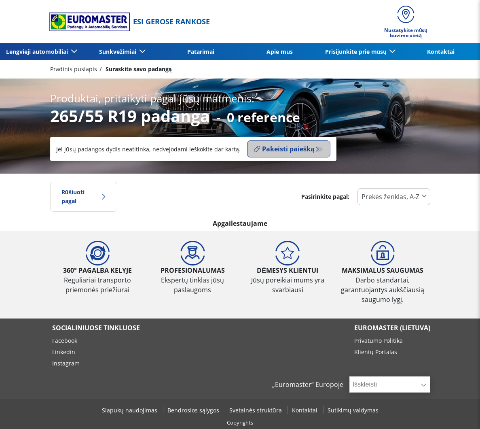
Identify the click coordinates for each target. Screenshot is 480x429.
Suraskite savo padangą (138, 69)
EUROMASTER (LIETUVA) (392, 328)
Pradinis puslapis (73, 69)
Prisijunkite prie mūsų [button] (356, 51)
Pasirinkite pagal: (325, 196)
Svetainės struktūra (256, 410)
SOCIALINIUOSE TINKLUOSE (96, 328)
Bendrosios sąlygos (194, 410)
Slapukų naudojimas (130, 410)
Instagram (66, 363)
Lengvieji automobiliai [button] (38, 51)
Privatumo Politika (378, 340)
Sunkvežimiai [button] (118, 51)
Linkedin (63, 352)
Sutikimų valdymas (353, 410)
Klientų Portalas (375, 352)
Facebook (64, 340)
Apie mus (279, 51)
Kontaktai (441, 51)
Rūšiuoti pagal (83, 196)
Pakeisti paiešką (284, 148)
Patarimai (200, 51)
